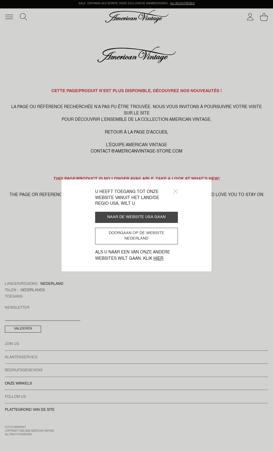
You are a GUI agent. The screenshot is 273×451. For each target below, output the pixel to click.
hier (158, 258)
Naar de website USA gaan (136, 217)
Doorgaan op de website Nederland (136, 236)
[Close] (175, 191)
